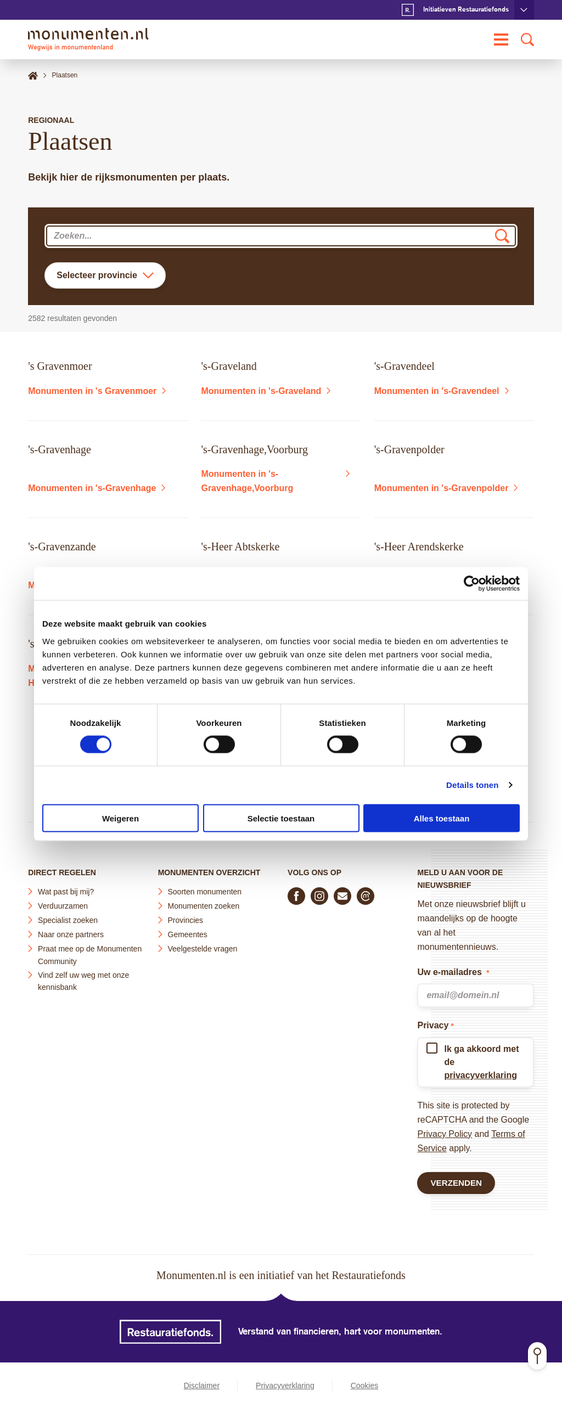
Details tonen (472, 785)
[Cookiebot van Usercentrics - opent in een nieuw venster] (472, 584)
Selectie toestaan (281, 818)
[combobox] (281, 236)
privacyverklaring (480, 1073)
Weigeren (120, 818)
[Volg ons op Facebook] (296, 894)
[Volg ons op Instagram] (319, 894)
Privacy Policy (444, 1131)
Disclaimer (202, 1385)
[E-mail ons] (342, 894)
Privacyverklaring (285, 1385)
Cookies (365, 1385)
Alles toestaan (442, 818)
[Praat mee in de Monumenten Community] (365, 894)
